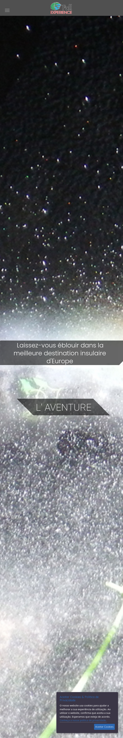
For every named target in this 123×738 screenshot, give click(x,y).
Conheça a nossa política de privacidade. (83, 720)
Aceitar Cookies (104, 726)
